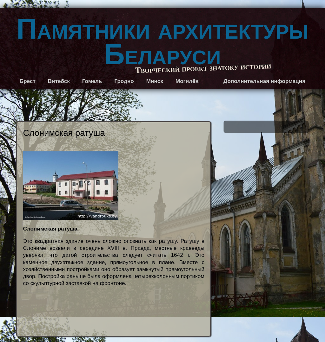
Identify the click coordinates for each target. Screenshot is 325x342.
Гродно (124, 81)
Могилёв (187, 81)
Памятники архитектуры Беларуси (162, 41)
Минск (154, 81)
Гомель (92, 81)
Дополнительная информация (264, 81)
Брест (28, 81)
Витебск (59, 81)
